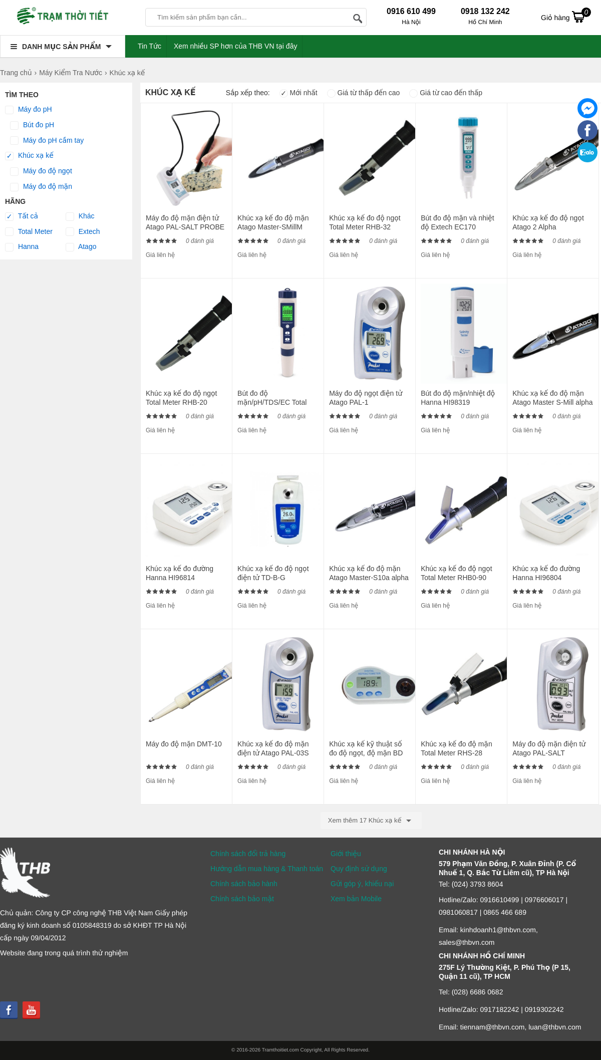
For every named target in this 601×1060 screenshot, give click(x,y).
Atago (81, 246)
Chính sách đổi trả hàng (247, 854)
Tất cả (21, 216)
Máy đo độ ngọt (41, 171)
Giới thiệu (346, 854)
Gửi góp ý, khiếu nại (362, 884)
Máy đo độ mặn (41, 186)
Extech (83, 231)
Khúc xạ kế (29, 155)
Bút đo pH (32, 125)
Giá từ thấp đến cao (363, 93)
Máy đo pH (28, 109)
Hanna (22, 246)
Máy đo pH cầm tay (47, 140)
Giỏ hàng (566, 17)
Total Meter (29, 231)
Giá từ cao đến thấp (445, 93)
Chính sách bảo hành (243, 884)
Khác (80, 216)
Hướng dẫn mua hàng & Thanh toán (266, 869)
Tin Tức (149, 46)
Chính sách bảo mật (242, 899)
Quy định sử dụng (359, 869)
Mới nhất (298, 93)
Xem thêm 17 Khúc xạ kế (371, 820)
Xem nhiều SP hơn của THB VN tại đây (235, 46)
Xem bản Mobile (356, 899)
